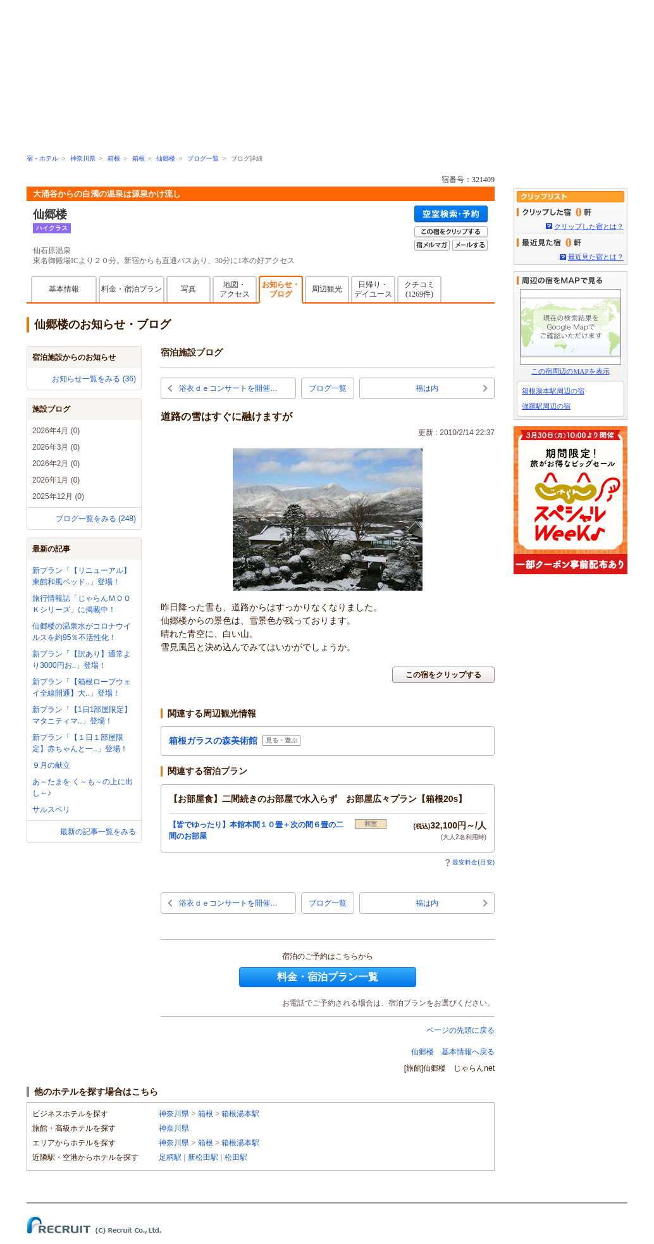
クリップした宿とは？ (589, 226)
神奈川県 (83, 158)
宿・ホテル (42, 158)
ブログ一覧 (203, 158)
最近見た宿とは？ (596, 257)
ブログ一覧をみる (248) (96, 518)
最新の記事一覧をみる (98, 831)
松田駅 (236, 1157)
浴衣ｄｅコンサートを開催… (228, 388)
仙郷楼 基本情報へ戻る (453, 1051)
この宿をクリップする (443, 674)
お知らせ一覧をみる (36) (94, 378)
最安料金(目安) (470, 862)
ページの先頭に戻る (460, 1030)
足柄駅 (170, 1157)
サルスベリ (51, 809)
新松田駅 (203, 1157)
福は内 (427, 388)
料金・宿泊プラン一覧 (327, 976)
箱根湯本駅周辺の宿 (553, 391)
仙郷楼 (165, 158)
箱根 (114, 158)
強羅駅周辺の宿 (546, 406)
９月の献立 (51, 765)
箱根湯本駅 (240, 1113)
